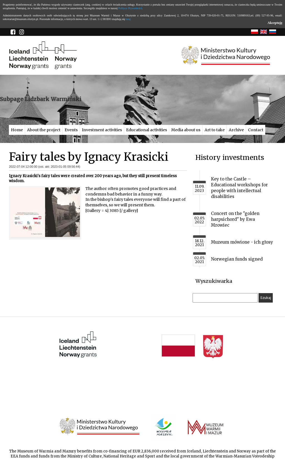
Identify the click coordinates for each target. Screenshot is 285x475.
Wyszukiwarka (213, 281)
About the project (43, 129)
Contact (255, 129)
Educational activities (146, 129)
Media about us (185, 129)
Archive (236, 129)
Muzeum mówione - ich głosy (242, 242)
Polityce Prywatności (130, 8)
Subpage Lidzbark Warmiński (41, 99)
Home (17, 129)
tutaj (128, 19)
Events (71, 129)
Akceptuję (274, 23)
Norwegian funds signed (237, 259)
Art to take (215, 129)
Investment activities (102, 129)
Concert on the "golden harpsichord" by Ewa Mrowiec (235, 219)
